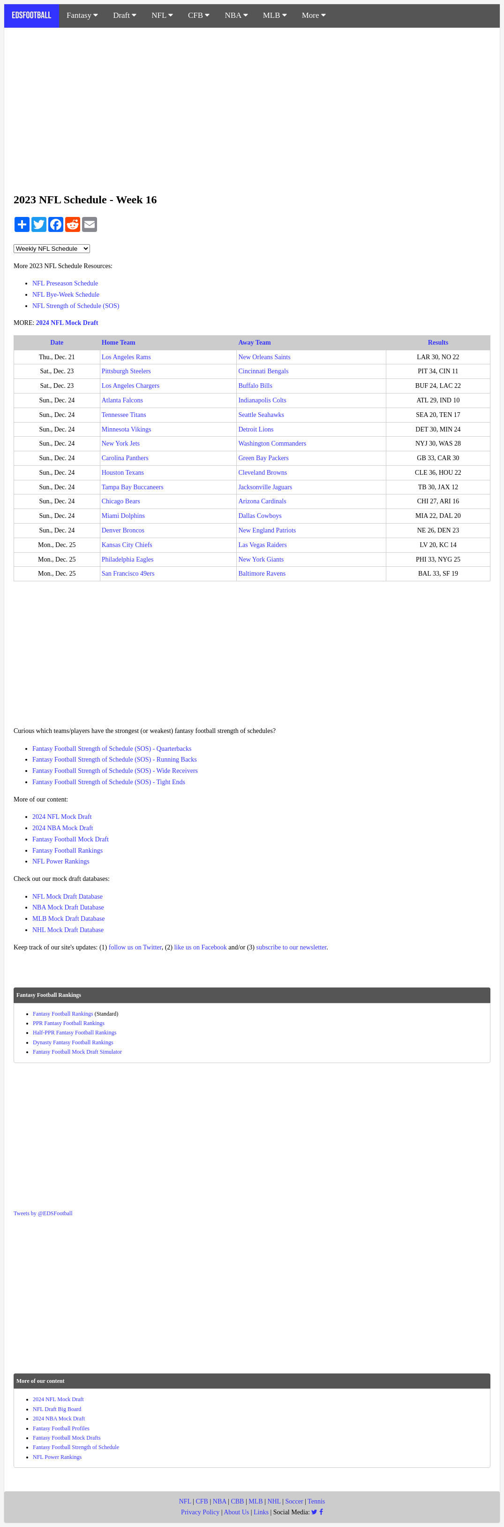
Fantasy (82, 15)
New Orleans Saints (264, 357)
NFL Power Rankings (61, 861)
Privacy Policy (200, 1512)
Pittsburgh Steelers (126, 371)
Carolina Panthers (125, 458)
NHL (273, 1501)
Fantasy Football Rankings (67, 850)
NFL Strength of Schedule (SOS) (75, 305)
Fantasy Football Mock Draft (70, 839)
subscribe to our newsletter (291, 947)
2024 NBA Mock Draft (62, 828)
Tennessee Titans (124, 414)
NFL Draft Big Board (57, 1409)
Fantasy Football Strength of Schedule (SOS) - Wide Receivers (115, 770)
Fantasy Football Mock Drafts (66, 1437)
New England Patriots (267, 530)
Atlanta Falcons (122, 400)
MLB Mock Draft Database (68, 918)
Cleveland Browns (262, 472)
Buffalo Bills (255, 385)
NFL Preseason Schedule (65, 283)
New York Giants (261, 559)
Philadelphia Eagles (128, 559)
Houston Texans (123, 472)
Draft (124, 15)
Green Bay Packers (263, 458)
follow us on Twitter (135, 947)
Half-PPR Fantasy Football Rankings (74, 1032)
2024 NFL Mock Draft (67, 322)
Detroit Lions (255, 429)
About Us (236, 1512)
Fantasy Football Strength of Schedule (76, 1447)
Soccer (294, 1501)
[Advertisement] (252, 105)
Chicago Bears (121, 501)
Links (261, 1512)
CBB (237, 1501)
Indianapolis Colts (262, 400)
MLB (275, 15)
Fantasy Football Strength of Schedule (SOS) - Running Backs (114, 759)
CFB (199, 15)
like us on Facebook (200, 947)
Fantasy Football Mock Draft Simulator (77, 1052)
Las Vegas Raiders (262, 544)
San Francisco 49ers (128, 573)
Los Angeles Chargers (130, 385)
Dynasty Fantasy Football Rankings (73, 1042)
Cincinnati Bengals (263, 371)
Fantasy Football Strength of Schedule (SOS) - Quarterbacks (111, 748)
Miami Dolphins (123, 515)
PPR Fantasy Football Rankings (69, 1023)
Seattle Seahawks (261, 414)
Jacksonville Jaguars (265, 487)
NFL (162, 15)
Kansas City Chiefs (127, 544)
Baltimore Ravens (262, 573)
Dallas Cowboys (259, 515)
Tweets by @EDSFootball (43, 1213)
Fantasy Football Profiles (61, 1428)
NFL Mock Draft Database (67, 896)
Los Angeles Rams (126, 357)
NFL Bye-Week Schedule (65, 294)
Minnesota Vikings (126, 429)
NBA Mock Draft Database (68, 907)
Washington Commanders (272, 443)
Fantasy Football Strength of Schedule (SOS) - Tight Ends (108, 782)
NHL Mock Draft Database (68, 929)
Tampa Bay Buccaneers (133, 487)
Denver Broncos (123, 530)
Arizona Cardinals (262, 501)
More (314, 15)
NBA (236, 15)
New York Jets (121, 443)
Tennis (316, 1501)
